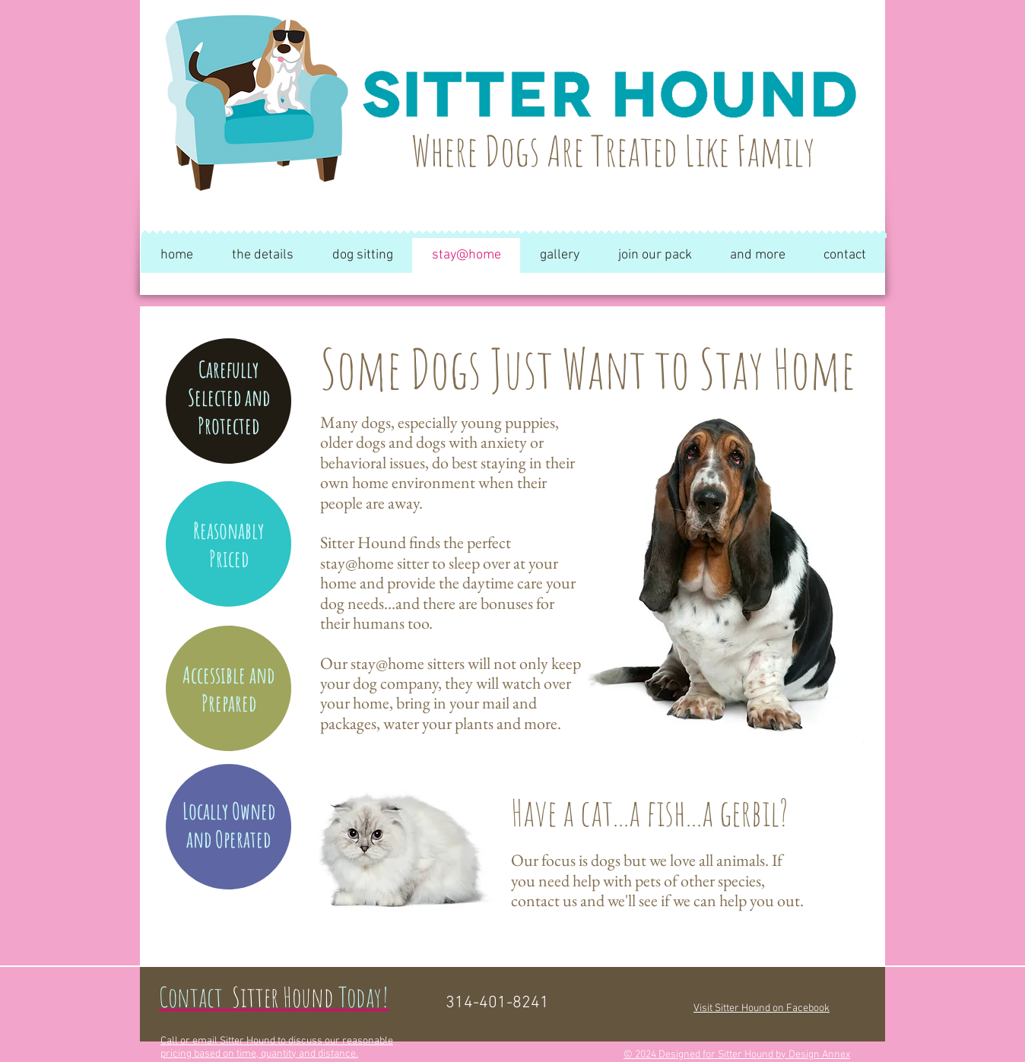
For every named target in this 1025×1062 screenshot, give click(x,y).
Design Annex (819, 1054)
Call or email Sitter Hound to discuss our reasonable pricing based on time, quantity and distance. (276, 1047)
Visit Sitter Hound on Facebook (761, 1008)
